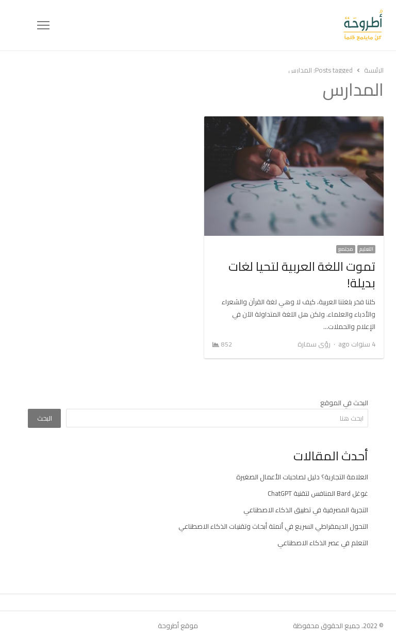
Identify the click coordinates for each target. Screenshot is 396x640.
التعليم (366, 249)
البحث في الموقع (344, 402)
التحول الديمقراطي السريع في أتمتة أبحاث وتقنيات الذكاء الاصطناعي (273, 526)
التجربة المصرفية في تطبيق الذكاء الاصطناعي (305, 510)
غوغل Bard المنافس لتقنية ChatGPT (318, 493)
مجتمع (345, 249)
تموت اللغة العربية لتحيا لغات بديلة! (301, 275)
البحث (44, 418)
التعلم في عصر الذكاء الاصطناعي (322, 543)
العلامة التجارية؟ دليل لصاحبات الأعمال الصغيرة (302, 477)
